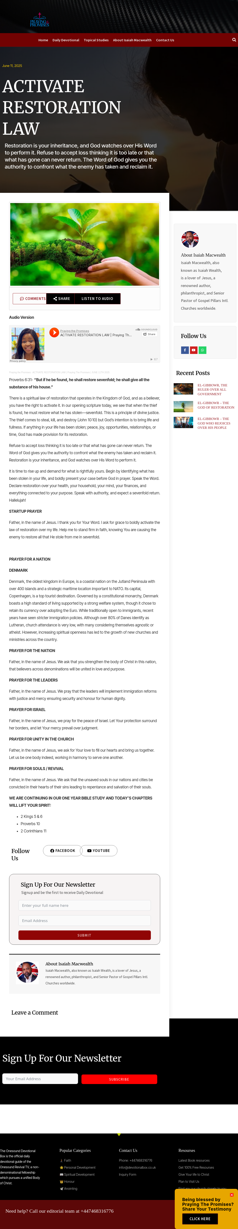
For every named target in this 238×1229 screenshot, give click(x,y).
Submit (84, 935)
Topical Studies (96, 40)
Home (43, 40)
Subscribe (119, 1079)
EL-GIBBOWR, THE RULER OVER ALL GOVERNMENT (213, 389)
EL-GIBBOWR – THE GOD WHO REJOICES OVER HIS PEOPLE (214, 423)
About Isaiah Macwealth (132, 40)
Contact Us (165, 40)
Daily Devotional (66, 40)
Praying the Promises (20, 372)
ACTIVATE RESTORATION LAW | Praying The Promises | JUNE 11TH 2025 (71, 372)
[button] (231, 1204)
